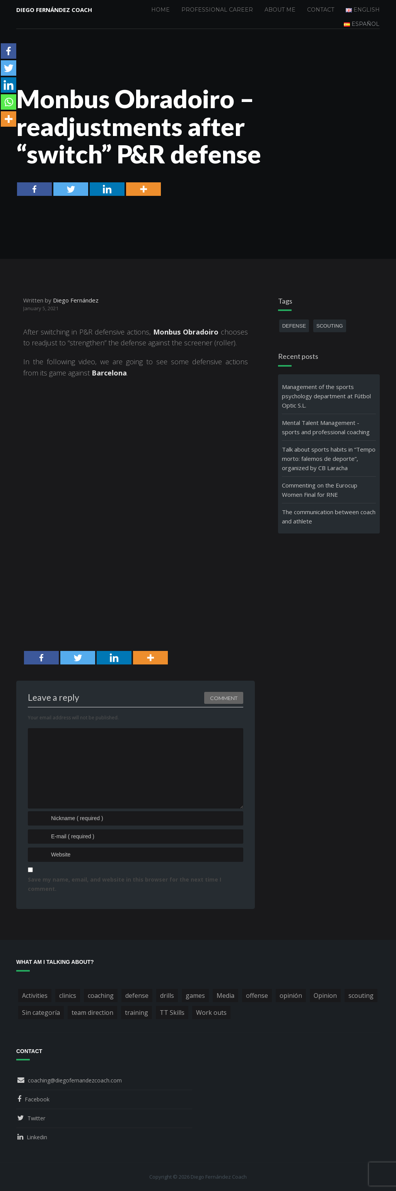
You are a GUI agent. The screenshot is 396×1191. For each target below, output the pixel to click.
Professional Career (217, 9)
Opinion (325, 995)
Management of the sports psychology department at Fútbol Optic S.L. (326, 396)
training (136, 1012)
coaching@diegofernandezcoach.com (75, 1080)
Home (160, 9)
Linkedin (37, 1137)
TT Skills (172, 1012)
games (195, 995)
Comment (223, 698)
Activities (35, 995)
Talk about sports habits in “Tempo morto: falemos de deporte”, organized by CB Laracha (329, 458)
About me (280, 9)
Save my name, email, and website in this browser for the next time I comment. (124, 884)
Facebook (37, 1099)
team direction (92, 1012)
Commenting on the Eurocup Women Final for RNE (319, 489)
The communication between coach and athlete (329, 516)
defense (294, 326)
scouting (329, 326)
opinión (291, 995)
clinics (67, 995)
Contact (320, 9)
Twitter (36, 1118)
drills (167, 995)
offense (257, 995)
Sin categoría (41, 1012)
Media (225, 995)
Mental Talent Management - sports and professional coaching (326, 427)
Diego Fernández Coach (54, 10)
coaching (101, 995)
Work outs (211, 1012)
